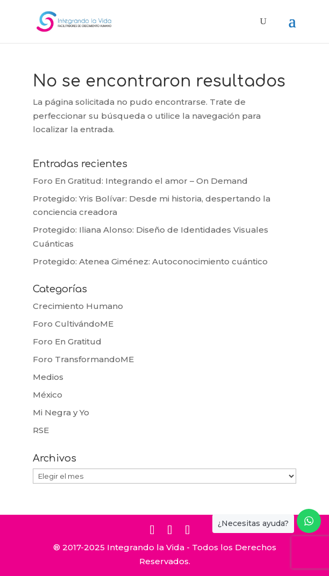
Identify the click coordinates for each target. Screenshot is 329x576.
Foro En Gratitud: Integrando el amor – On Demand (140, 181)
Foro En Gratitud (67, 341)
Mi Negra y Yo (61, 412)
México (47, 395)
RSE (41, 430)
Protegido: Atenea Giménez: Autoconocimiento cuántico (150, 261)
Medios (48, 377)
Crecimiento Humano (78, 306)
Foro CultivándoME (73, 324)
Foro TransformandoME (83, 359)
